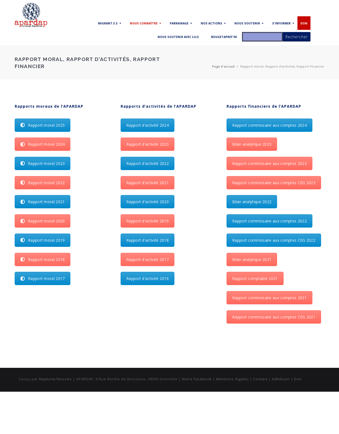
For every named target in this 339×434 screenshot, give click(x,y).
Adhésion (281, 378)
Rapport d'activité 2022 (147, 163)
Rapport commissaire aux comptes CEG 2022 (273, 240)
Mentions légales (232, 378)
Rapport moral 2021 (42, 201)
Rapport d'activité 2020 (147, 201)
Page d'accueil (223, 66)
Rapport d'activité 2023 (147, 144)
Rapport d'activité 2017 (147, 259)
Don (298, 378)
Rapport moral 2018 (42, 259)
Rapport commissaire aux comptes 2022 (269, 221)
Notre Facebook (197, 378)
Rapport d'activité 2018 (147, 240)
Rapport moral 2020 (42, 221)
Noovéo (64, 378)
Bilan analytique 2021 (251, 259)
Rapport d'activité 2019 (147, 221)
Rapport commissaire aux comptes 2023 (269, 163)
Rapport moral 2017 (42, 278)
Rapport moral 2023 (42, 163)
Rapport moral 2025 (42, 125)
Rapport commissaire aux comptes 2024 (269, 125)
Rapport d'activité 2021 (147, 182)
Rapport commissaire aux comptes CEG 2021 (273, 317)
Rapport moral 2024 (42, 144)
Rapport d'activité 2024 (147, 125)
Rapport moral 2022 (42, 182)
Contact (260, 378)
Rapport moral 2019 (42, 240)
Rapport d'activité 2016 (147, 278)
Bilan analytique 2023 (251, 144)
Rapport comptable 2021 (255, 278)
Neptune (47, 378)
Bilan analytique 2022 (251, 201)
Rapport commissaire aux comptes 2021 (269, 297)
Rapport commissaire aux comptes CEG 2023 (273, 182)
